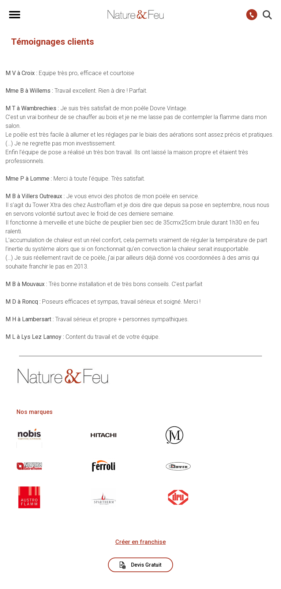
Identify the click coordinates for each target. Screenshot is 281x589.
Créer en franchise (140, 541)
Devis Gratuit (141, 565)
